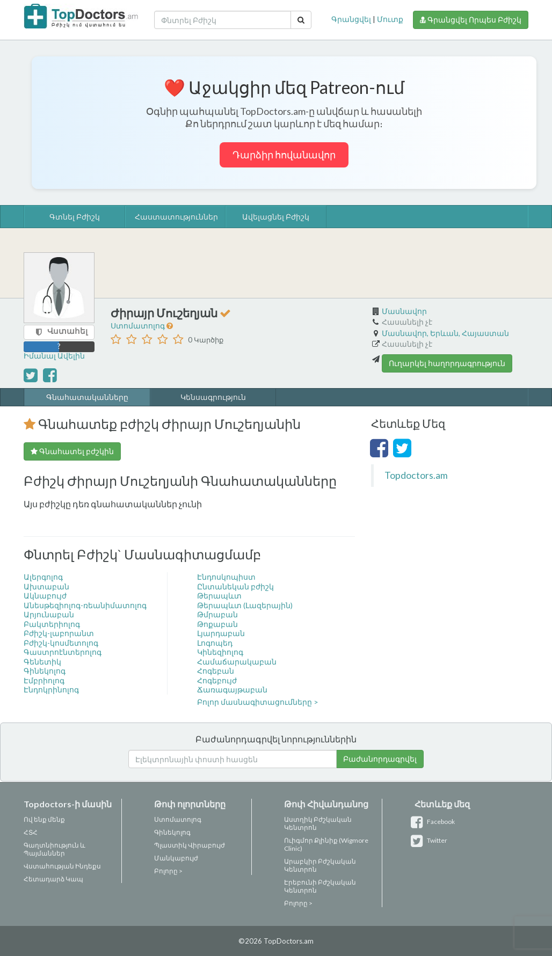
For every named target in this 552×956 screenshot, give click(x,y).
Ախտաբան (46, 586)
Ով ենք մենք (44, 819)
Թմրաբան (217, 614)
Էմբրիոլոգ (44, 680)
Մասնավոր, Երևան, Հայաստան (445, 333)
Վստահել (67, 330)
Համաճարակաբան (237, 661)
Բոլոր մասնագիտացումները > (257, 701)
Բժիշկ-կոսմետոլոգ (61, 642)
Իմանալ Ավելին (54, 355)
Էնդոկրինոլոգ (51, 689)
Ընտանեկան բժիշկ (235, 586)
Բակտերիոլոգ (52, 624)
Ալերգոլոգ (43, 576)
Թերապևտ (219, 595)
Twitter (431, 840)
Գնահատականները (87, 397)
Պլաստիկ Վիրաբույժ (189, 845)
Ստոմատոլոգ (138, 325)
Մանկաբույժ (176, 858)
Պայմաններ (44, 853)
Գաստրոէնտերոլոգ (62, 651)
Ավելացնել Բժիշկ (275, 216)
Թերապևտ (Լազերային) (245, 605)
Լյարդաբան (221, 633)
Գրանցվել (351, 19)
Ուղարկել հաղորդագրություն (447, 363)
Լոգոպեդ (215, 642)
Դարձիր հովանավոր (284, 154)
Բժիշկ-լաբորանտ (59, 633)
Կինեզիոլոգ (220, 651)
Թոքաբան (217, 624)
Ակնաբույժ (45, 595)
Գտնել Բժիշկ (74, 216)
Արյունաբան (49, 614)
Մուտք (390, 19)
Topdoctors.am (416, 475)
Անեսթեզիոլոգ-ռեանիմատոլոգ (85, 605)
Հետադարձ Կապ (53, 879)
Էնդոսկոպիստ (226, 576)
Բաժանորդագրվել (380, 758)
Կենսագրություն (213, 397)
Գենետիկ (42, 661)
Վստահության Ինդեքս (62, 866)
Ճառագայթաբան (232, 689)
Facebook (435, 822)
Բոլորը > (168, 871)
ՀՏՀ (31, 832)
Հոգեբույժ (217, 680)
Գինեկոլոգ (45, 670)
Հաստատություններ (176, 216)
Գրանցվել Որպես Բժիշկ (470, 19)
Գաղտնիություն (51, 845)
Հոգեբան (215, 670)
